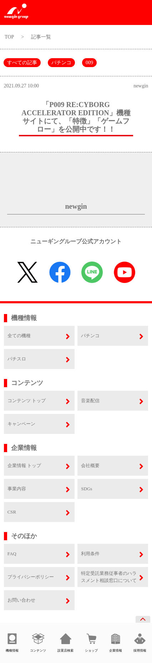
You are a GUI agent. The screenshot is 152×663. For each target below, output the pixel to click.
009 (89, 62)
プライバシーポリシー (30, 577)
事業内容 (16, 488)
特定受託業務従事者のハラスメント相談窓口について (109, 577)
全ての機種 (19, 335)
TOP (9, 37)
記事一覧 (41, 37)
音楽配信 (90, 400)
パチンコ (61, 62)
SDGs (86, 488)
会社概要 (90, 465)
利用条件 (90, 553)
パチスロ (16, 358)
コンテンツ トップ (26, 400)
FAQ (11, 553)
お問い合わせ (21, 600)
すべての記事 (22, 62)
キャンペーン (21, 423)
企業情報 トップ (24, 465)
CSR (11, 512)
